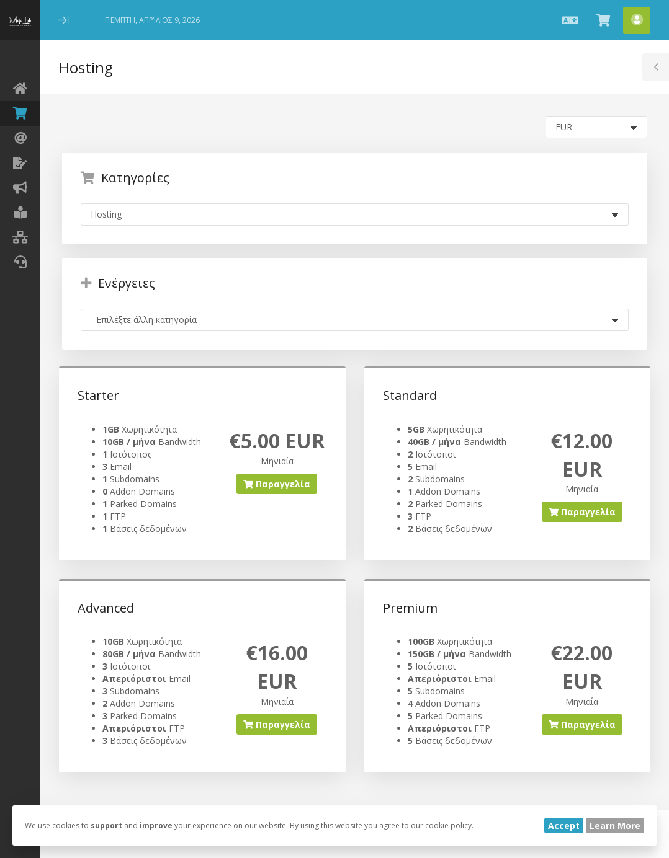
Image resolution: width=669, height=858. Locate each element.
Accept (564, 825)
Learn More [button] (615, 825)
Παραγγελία (276, 484)
